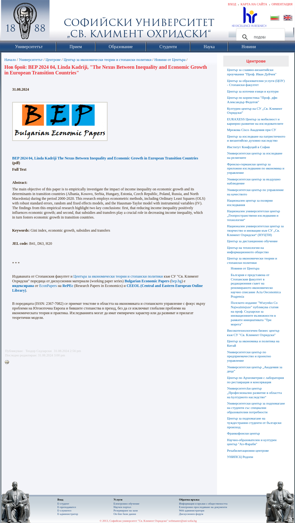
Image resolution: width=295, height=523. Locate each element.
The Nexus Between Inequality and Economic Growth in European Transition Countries (127, 158)
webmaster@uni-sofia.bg (182, 520)
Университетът (30, 60)
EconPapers (48, 286)
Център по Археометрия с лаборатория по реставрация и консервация (255, 380)
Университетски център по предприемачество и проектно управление (249, 356)
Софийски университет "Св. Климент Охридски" (60, 22)
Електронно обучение (126, 503)
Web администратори (191, 510)
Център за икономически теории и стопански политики (108, 60)
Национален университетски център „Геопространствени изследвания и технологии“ (253, 215)
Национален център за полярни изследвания (250, 203)
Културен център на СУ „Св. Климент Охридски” (254, 111)
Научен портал (122, 507)
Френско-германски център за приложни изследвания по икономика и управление (255, 168)
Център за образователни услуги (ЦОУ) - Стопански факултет (256, 83)
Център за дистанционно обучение (252, 241)
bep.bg (176, 281)
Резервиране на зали (126, 510)
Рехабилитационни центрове (248, 450)
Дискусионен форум (191, 513)
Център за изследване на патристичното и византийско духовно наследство (256, 138)
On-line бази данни (125, 513)
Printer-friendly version (8, 362)
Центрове (53, 60)
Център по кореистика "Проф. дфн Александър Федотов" (252, 100)
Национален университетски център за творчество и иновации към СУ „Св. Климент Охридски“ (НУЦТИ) (255, 230)
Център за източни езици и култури (252, 91)
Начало (10, 60)
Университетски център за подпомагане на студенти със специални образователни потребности (256, 407)
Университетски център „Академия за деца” (254, 369)
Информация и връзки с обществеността (203, 503)
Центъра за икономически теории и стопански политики (118, 276)
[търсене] (259, 37)
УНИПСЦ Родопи (240, 457)
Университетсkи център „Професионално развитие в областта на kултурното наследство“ (254, 392)
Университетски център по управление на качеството (255, 192)
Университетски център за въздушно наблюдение (253, 181)
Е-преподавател (66, 507)
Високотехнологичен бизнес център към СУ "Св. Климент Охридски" (253, 333)
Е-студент (63, 503)
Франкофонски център (243, 433)
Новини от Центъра (170, 60)
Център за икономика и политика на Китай (253, 343)
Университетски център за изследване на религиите (254, 155)
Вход (232, 4)
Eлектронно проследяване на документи (203, 507)
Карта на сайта (253, 4)
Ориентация (282, 4)
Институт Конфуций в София (248, 147)
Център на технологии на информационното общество (248, 250)
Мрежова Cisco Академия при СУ (251, 130)
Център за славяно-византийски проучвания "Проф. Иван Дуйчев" (252, 72)
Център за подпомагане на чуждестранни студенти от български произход (254, 422)
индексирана (23, 286)
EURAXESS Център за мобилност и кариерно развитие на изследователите (255, 121)
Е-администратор (67, 513)
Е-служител (64, 510)
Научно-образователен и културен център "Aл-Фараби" (252, 442)
